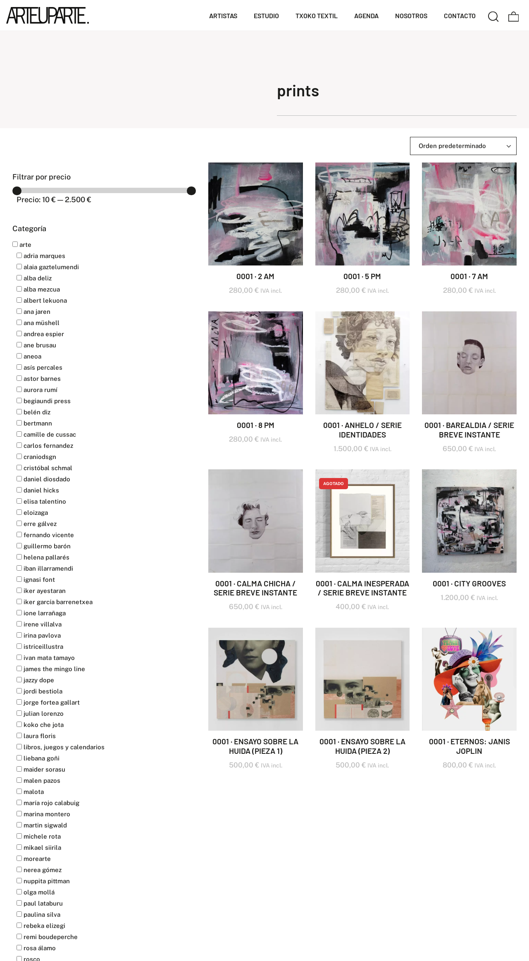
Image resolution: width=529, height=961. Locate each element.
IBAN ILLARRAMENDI (45, 568)
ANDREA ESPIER (40, 333)
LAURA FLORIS (36, 735)
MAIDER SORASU (41, 769)
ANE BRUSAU (36, 345)
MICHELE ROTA (39, 836)
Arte (21, 244)
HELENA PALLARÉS (43, 557)
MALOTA (30, 791)
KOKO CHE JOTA (40, 724)
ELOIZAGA (32, 512)
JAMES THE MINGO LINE (51, 668)
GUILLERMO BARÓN (44, 546)
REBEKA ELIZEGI (41, 925)
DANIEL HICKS (38, 490)
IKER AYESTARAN (41, 590)
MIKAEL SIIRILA (39, 847)
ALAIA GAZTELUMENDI (48, 266)
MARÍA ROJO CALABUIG (48, 802)
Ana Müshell (38, 322)
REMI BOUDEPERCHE (47, 936)
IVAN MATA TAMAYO (46, 657)
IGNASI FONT (36, 579)
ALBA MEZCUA (38, 289)
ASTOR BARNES (39, 378)
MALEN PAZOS (38, 780)
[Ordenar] (463, 146)
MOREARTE (34, 858)
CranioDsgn (36, 456)
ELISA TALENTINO (41, 501)
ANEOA (29, 356)
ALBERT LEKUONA (42, 300)
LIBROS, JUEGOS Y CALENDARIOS (61, 747)
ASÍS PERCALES (39, 367)
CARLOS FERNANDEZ (45, 445)
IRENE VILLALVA (39, 624)
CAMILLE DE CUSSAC (46, 434)
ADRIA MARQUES (41, 255)
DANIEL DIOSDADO (43, 479)
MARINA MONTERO (43, 814)
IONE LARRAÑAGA (41, 613)
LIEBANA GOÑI (38, 758)
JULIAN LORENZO (40, 713)
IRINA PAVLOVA (39, 635)
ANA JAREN (33, 311)
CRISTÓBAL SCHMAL (44, 467)
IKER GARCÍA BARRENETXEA (55, 601)
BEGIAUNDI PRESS (44, 400)
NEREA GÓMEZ (39, 869)
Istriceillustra (40, 646)
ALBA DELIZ (34, 278)
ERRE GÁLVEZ (37, 523)
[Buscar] (493, 15)
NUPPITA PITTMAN (43, 881)
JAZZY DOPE (35, 680)
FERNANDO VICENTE (45, 534)
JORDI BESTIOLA (39, 691)
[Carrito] (513, 15)
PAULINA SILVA (38, 914)
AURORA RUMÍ (37, 389)
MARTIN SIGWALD (42, 825)
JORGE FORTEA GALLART (48, 702)
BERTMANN (34, 423)
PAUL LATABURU (40, 903)
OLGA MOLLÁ (36, 892)
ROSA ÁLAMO (36, 947)
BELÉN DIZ (33, 412)
